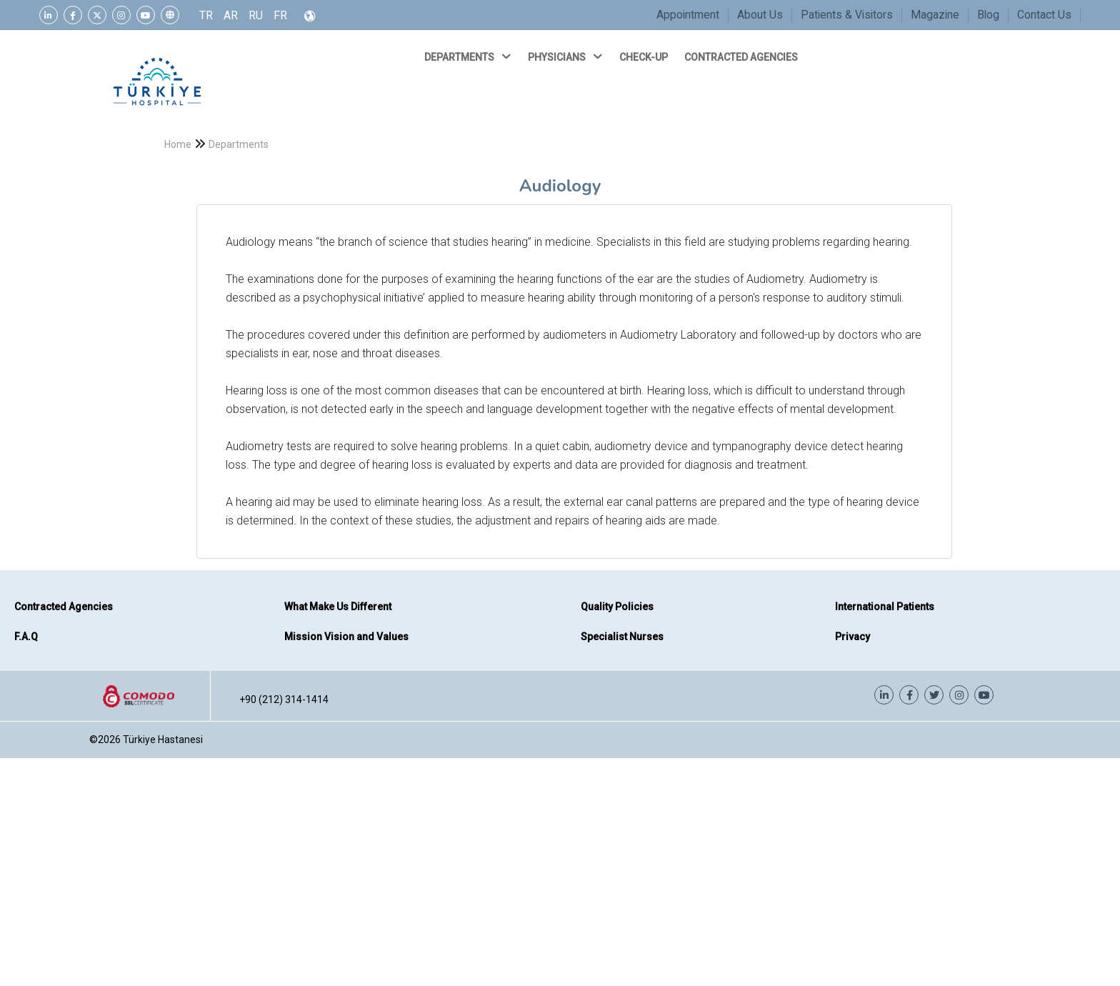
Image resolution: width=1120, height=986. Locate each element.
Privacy (852, 636)
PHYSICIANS (566, 56)
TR (206, 15)
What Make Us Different (337, 606)
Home (177, 144)
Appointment (687, 14)
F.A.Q (26, 636)
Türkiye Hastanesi (163, 739)
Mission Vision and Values (346, 636)
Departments (239, 144)
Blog (988, 14)
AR (231, 15)
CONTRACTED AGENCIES (742, 57)
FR (280, 15)
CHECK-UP (644, 57)
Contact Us (1044, 14)
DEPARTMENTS (469, 56)
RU (256, 15)
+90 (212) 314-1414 (284, 699)
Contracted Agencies (63, 606)
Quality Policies (617, 606)
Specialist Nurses (622, 636)
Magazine (935, 14)
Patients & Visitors (847, 14)
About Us (760, 14)
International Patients (884, 606)
